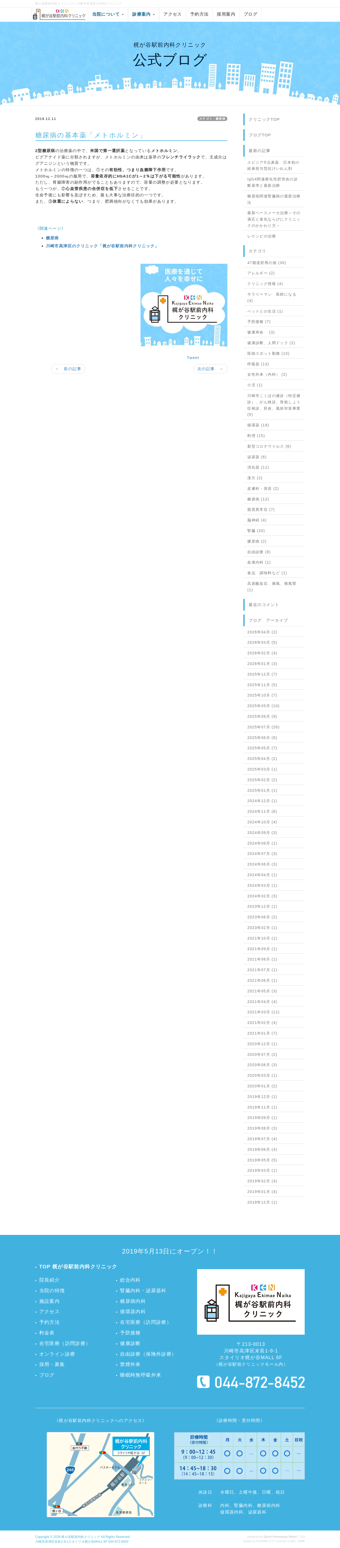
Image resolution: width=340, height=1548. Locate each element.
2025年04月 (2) (262, 758)
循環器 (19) (258, 425)
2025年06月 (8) (262, 738)
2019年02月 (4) (262, 1181)
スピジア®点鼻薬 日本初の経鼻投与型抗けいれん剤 (273, 165)
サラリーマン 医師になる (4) (271, 297)
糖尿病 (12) (258, 499)
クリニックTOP (264, 119)
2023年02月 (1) (262, 928)
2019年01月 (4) (262, 1192)
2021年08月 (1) (262, 959)
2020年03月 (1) (262, 1075)
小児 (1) (254, 385)
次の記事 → (210, 368)
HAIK (301, 1541)
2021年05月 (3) (262, 991)
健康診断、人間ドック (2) (271, 343)
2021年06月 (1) (262, 980)
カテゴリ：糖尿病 (212, 118)
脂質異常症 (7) (261, 509)
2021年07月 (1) (262, 970)
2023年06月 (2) (262, 917)
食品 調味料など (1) (267, 573)
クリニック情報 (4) (265, 284)
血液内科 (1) (259, 562)
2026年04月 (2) (262, 632)
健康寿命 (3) (261, 332)
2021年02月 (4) (262, 1023)
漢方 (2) (254, 478)
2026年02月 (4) (262, 653)
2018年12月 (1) (262, 1202)
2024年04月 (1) (262, 875)
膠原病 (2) (257, 541)
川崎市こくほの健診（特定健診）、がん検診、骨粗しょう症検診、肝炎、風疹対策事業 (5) (273, 405)
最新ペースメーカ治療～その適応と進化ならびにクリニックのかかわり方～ (273, 219)
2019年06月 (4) (262, 1149)
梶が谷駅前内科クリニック (80, 1537)
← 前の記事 (68, 368)
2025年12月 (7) (262, 674)
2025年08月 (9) (262, 716)
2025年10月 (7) (262, 695)
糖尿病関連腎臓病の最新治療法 (273, 199)
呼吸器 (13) (258, 364)
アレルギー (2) (261, 273)
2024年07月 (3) (262, 853)
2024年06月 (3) (262, 864)
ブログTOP (260, 135)
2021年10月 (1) (262, 938)
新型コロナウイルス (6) (269, 446)
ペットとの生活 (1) (265, 311)
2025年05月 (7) (262, 748)
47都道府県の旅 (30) (266, 263)
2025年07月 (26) (263, 727)
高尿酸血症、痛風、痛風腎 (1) (271, 586)
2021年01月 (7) (262, 1033)
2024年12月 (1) (262, 801)
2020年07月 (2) (262, 1054)
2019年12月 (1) (262, 1097)
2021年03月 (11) (263, 1012)
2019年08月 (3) (262, 1128)
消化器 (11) (258, 467)
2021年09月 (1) (262, 949)
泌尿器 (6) (257, 457)
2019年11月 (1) (262, 1107)
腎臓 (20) (256, 531)
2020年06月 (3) (262, 1065)
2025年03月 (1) (262, 769)
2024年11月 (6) (262, 811)
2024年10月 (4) (262, 822)
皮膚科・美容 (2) (263, 488)
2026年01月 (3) (262, 663)
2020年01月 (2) (262, 1086)
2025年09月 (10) (263, 706)
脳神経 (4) (257, 520)
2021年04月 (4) (262, 1002)
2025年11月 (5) (262, 685)
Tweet (193, 357)
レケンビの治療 (261, 236)
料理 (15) (256, 436)
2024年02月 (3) (262, 896)
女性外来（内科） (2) (267, 374)
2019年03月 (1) (262, 1170)
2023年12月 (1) (262, 906)
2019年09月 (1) (262, 1117)
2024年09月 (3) (262, 833)
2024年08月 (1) (262, 843)
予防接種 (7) (259, 321)
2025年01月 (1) (262, 790)
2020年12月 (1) (262, 1044)
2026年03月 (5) (262, 642)
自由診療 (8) (259, 552)
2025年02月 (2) (262, 780)
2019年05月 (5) (262, 1160)
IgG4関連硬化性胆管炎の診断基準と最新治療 (272, 182)
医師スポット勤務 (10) (268, 353)
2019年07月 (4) (262, 1139)
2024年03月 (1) (262, 885)
